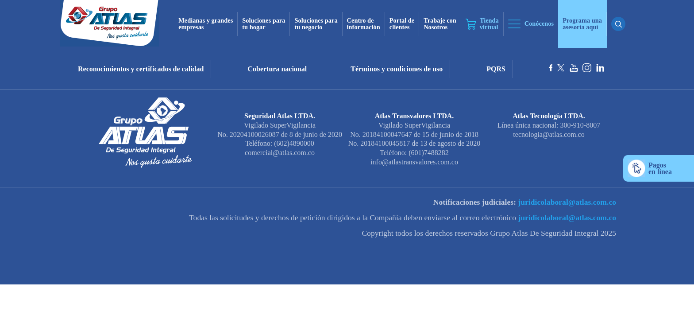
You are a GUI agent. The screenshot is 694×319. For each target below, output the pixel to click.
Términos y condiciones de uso (397, 69)
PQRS (495, 69)
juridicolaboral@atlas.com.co (566, 202)
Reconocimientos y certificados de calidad (141, 69)
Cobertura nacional (277, 69)
